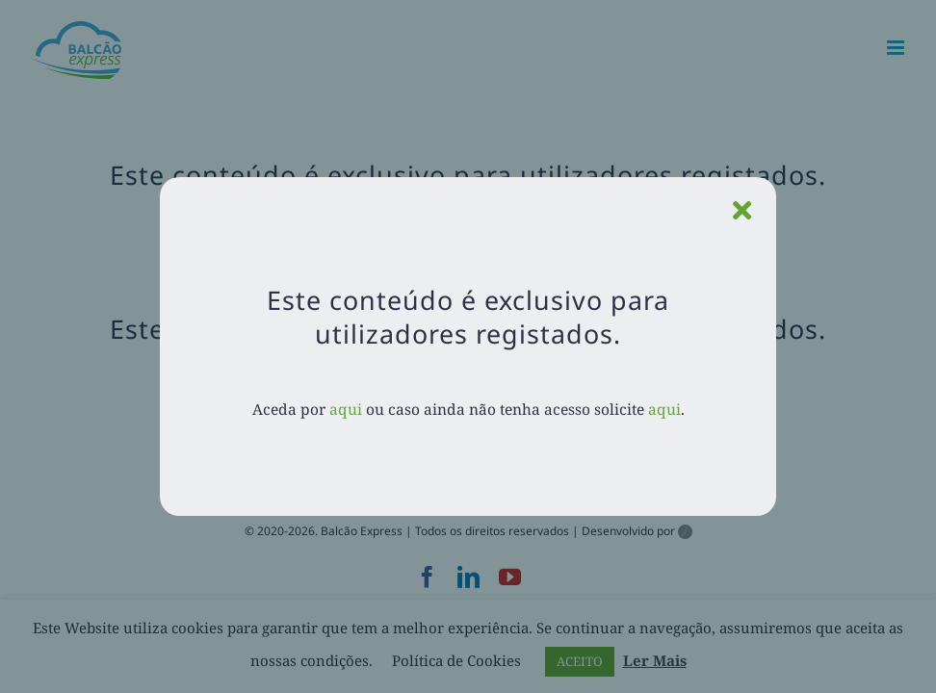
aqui (345, 409)
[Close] (742, 210)
